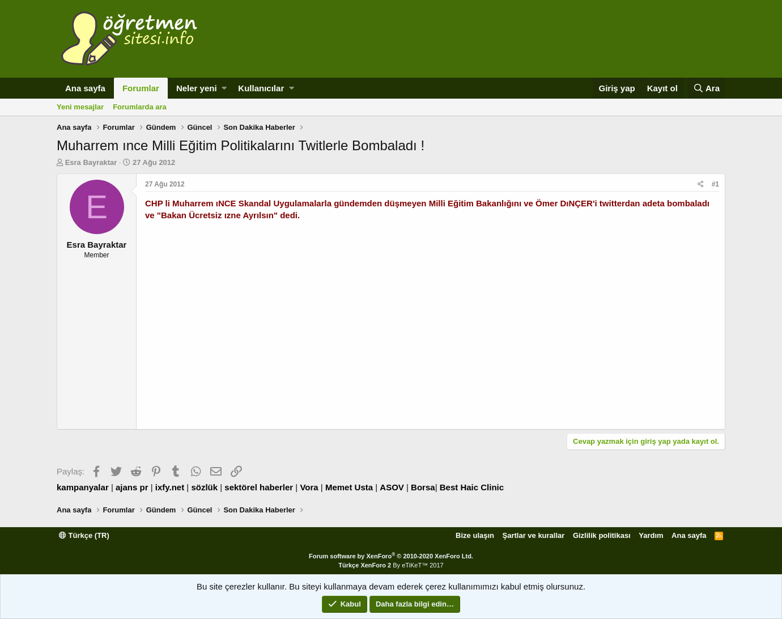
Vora (309, 487)
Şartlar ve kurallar (534, 535)
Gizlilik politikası (602, 535)
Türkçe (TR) (84, 535)
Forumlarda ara (140, 107)
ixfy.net (169, 487)
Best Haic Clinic (472, 487)
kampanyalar (83, 487)
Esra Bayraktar (91, 162)
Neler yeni (196, 88)
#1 (715, 184)
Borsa (423, 487)
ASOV (392, 487)
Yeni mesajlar (80, 107)
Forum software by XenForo (391, 556)
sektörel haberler (258, 487)
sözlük (204, 487)
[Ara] (706, 88)
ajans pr (132, 487)
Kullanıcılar (261, 88)
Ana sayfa (85, 88)
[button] (224, 88)
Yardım (651, 535)
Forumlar (140, 88)
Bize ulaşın (475, 535)
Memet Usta (349, 487)
